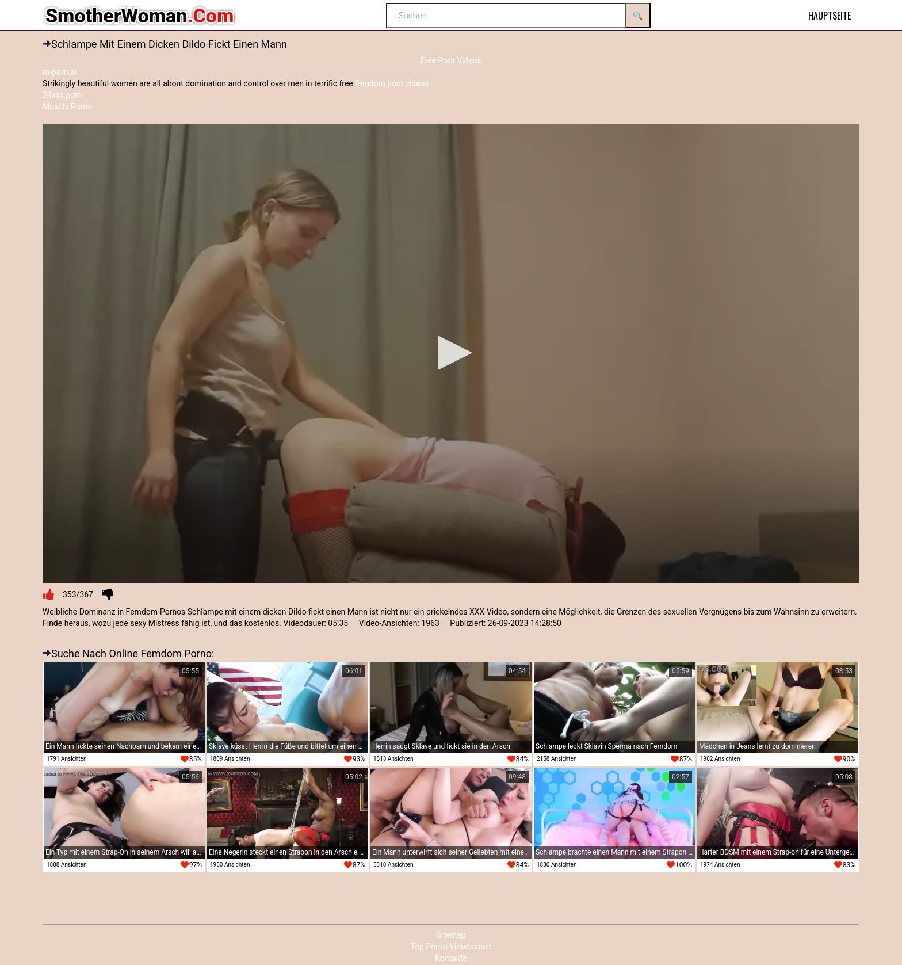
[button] (451, 352)
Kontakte (451, 958)
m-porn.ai (60, 72)
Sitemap (450, 935)
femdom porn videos (392, 83)
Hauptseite (829, 15)
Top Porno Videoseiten (450, 946)
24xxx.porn (62, 95)
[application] (451, 353)
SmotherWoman (139, 15)
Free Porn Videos (451, 60)
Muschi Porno (67, 106)
